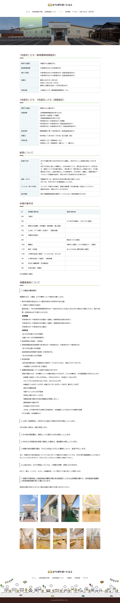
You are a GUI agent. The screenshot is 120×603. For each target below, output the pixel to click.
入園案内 (60, 12)
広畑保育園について (50, 12)
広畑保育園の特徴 (37, 12)
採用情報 (67, 12)
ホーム (28, 12)
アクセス (75, 12)
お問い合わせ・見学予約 (86, 12)
